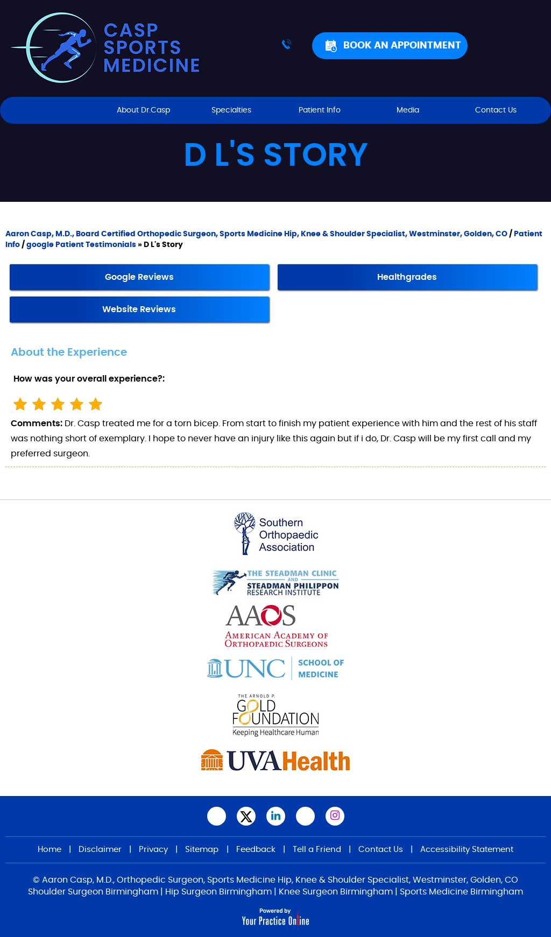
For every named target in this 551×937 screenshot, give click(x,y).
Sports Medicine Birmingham (461, 891)
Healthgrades (407, 277)
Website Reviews (139, 309)
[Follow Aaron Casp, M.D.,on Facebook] (216, 816)
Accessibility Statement (466, 850)
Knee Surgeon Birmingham (336, 891)
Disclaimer (100, 850)
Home (55, 110)
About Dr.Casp (143, 110)
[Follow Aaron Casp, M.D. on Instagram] (335, 816)
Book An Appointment (402, 46)
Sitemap (201, 850)
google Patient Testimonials (81, 245)
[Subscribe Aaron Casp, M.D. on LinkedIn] (275, 816)
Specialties (231, 110)
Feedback (256, 850)
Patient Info (320, 110)
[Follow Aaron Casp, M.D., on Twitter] (246, 816)
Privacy (153, 850)
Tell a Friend (317, 850)
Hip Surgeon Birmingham (218, 891)
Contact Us (496, 110)
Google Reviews (139, 277)
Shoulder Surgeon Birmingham (93, 891)
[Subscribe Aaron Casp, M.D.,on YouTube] (305, 816)
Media (408, 110)
